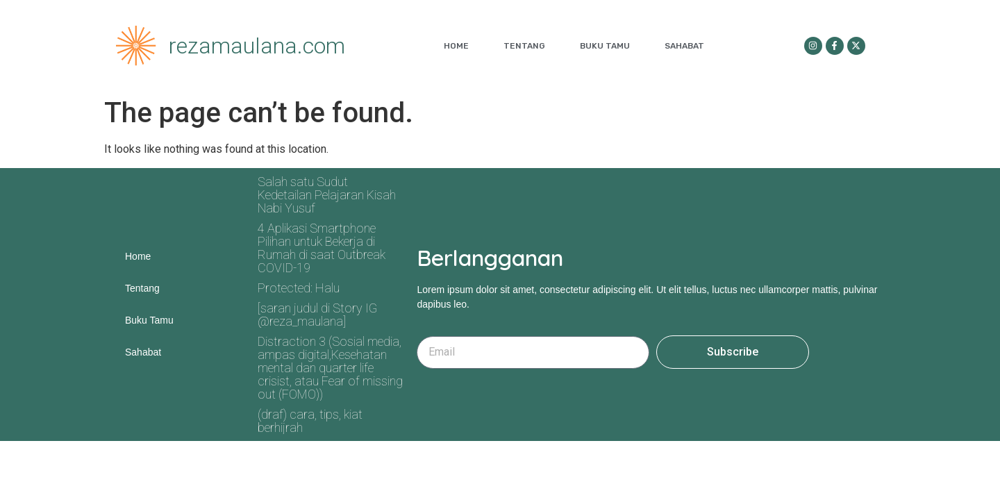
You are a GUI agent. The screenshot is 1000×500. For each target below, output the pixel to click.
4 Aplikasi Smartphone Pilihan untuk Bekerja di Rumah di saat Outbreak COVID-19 (321, 248)
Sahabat (684, 46)
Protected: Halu (299, 288)
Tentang (524, 46)
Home (456, 46)
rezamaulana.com (257, 46)
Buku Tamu (605, 46)
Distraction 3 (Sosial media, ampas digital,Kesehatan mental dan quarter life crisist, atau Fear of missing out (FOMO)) (330, 367)
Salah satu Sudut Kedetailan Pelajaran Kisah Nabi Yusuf (327, 194)
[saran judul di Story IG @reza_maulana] (317, 314)
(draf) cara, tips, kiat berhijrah (310, 421)
